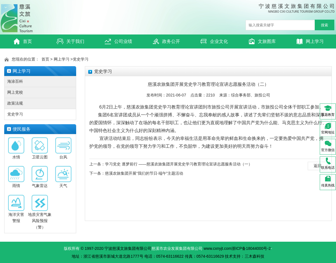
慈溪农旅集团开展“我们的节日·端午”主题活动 (144, 173)
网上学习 (310, 41)
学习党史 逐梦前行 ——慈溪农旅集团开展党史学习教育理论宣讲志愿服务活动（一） (178, 164)
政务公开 (166, 41)
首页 (22, 41)
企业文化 (214, 41)
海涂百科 (15, 81)
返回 (317, 165)
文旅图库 (262, 41)
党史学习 (80, 59)
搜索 (324, 25)
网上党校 (15, 92)
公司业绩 (118, 41)
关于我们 (70, 41)
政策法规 (15, 103)
